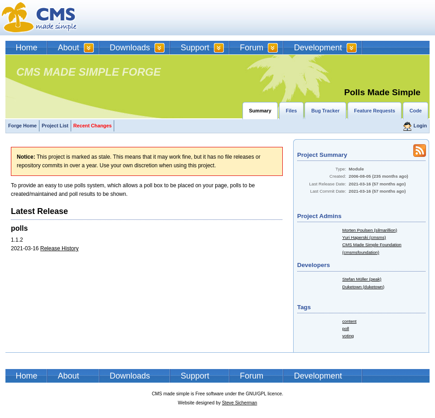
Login (420, 125)
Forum (251, 47)
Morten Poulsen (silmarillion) (369, 230)
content (349, 321)
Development (318, 47)
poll (345, 328)
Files (291, 110)
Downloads (130, 47)
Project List (55, 125)
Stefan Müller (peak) (361, 279)
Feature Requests (374, 110)
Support (195, 47)
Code (416, 110)
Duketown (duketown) (363, 286)
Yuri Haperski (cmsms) (364, 237)
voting (348, 335)
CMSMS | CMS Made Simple (39, 17)
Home (27, 47)
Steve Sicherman (239, 402)
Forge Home (22, 125)
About (68, 47)
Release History (59, 248)
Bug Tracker (325, 110)
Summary (260, 110)
